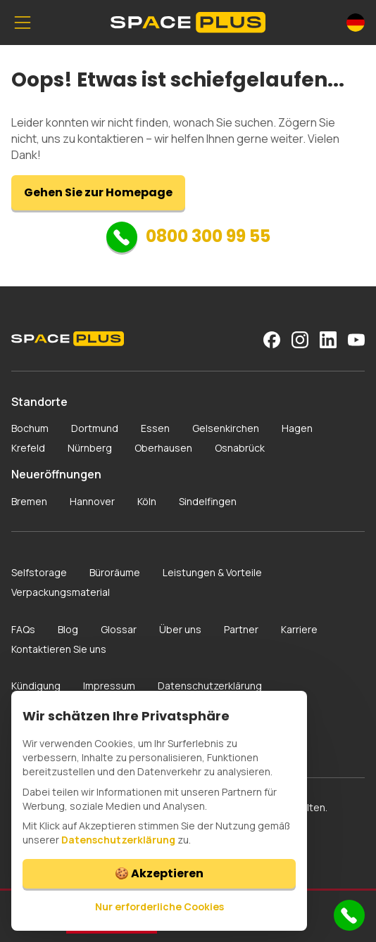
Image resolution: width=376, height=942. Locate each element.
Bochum (30, 428)
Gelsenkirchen (225, 428)
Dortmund (94, 428)
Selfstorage (39, 572)
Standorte (39, 401)
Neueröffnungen (56, 474)
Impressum (109, 685)
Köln (146, 501)
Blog (68, 629)
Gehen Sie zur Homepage (98, 192)
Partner (241, 629)
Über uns (180, 629)
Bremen (29, 501)
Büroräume (114, 572)
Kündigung (36, 685)
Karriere (299, 629)
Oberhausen (163, 447)
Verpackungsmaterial (60, 592)
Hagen (297, 428)
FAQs (23, 629)
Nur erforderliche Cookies (159, 906)
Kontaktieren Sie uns (58, 649)
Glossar (119, 629)
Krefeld (28, 447)
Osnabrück (240, 447)
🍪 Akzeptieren (159, 873)
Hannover (92, 501)
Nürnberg (90, 447)
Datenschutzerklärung (210, 685)
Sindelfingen (208, 501)
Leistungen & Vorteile (212, 572)
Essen (155, 428)
